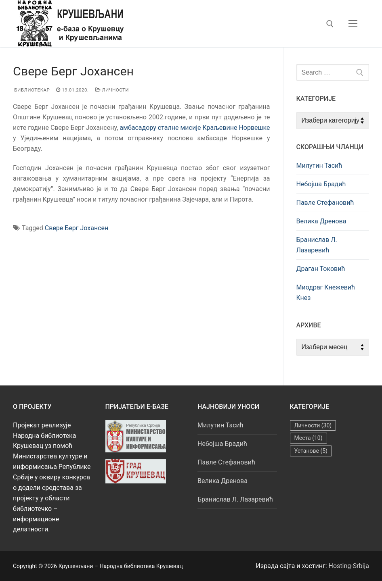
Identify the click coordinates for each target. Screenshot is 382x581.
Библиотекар (31, 90)
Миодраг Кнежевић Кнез (325, 292)
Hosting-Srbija (349, 566)
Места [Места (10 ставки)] (308, 438)
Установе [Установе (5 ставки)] (310, 451)
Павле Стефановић (325, 202)
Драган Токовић (320, 269)
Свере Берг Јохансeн (76, 228)
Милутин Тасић (319, 165)
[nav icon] (353, 23)
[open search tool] (330, 23)
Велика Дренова (321, 221)
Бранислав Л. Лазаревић (316, 245)
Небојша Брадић (321, 184)
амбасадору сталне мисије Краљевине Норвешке (195, 127)
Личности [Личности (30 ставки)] (313, 425)
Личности (112, 90)
